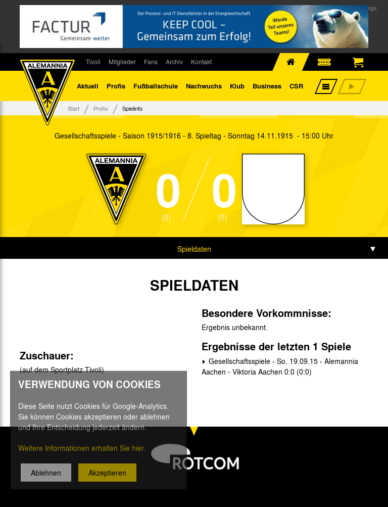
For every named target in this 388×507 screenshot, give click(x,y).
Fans (151, 61)
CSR (296, 85)
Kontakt (201, 61)
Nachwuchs (204, 85)
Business (267, 85)
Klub (237, 85)
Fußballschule (155, 85)
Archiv (174, 61)
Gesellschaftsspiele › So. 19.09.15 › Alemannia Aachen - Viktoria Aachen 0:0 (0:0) (280, 366)
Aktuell (88, 85)
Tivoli (93, 61)
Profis (116, 85)
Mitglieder (122, 61)
